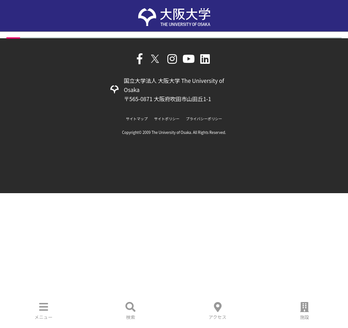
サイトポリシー (167, 118)
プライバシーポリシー (204, 118)
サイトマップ (137, 118)
